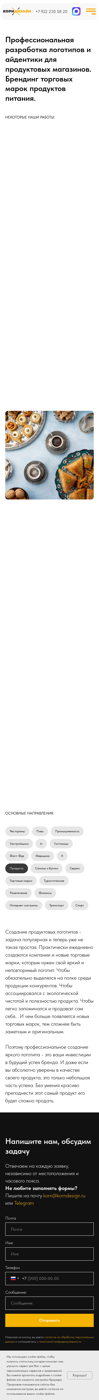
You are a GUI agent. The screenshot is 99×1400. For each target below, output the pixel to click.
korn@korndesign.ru (64, 1195)
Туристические (54, 881)
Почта (10, 1218)
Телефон (12, 1267)
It (62, 856)
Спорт (80, 905)
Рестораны (17, 831)
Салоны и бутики (46, 868)
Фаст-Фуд (17, 856)
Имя (9, 1242)
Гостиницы (61, 844)
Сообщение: (16, 1292)
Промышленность (67, 831)
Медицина (43, 856)
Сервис (75, 868)
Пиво (40, 831)
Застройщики (19, 844)
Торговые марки (21, 881)
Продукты (16, 868)
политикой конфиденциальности (60, 1341)
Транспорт (56, 905)
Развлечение (18, 893)
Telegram (24, 1203)
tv (41, 844)
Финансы (45, 893)
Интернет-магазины (24, 905)
